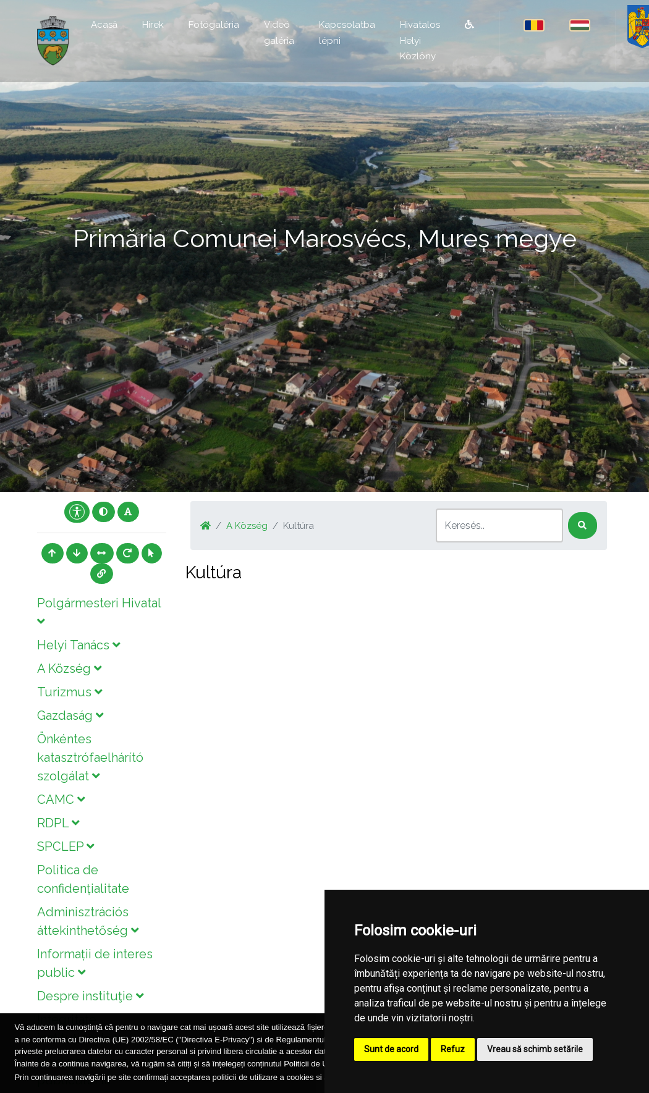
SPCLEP (65, 846)
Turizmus (69, 692)
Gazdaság (70, 715)
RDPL (58, 823)
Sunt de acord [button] (391, 1049)
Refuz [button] (453, 1049)
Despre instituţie (90, 996)
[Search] (499, 525)
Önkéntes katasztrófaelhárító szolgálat (90, 757)
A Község (69, 668)
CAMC (61, 799)
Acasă (104, 24)
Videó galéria (279, 32)
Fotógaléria (214, 24)
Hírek (153, 24)
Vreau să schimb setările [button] (535, 1049)
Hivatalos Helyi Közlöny (420, 40)
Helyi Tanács (78, 645)
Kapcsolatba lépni (347, 32)
